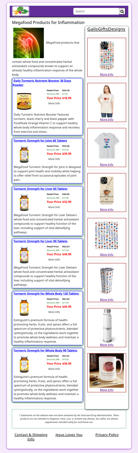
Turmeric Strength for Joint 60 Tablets (40, 141)
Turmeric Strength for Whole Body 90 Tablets (45, 350)
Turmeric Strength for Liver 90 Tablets (40, 241)
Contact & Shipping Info (31, 437)
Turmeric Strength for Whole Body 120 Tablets (46, 294)
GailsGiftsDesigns (106, 29)
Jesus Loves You (69, 434)
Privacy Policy (107, 434)
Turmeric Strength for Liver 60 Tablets (40, 189)
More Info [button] (54, 103)
